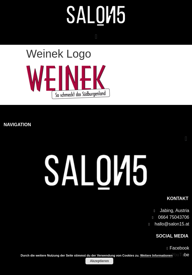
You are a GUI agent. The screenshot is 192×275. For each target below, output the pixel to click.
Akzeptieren (99, 261)
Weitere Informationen (156, 255)
